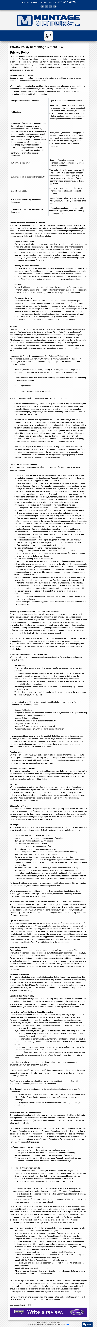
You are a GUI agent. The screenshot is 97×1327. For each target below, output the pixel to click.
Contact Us (49, 1319)
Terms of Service (33, 329)
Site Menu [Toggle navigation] (48, 34)
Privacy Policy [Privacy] (56, 1319)
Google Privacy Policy (54, 329)
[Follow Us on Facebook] (42, 6)
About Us (43, 1319)
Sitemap (51, 1321)
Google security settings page (67, 342)
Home (38, 1319)
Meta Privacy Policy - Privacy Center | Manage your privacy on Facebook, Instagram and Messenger (50, 1094)
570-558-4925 (66, 2)
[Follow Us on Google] (54, 6)
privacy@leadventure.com (30, 345)
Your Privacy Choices (61, 1321)
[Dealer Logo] (48, 20)
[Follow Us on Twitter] (46, 6)
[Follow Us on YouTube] (50, 6)
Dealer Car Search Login (34, 1321)
